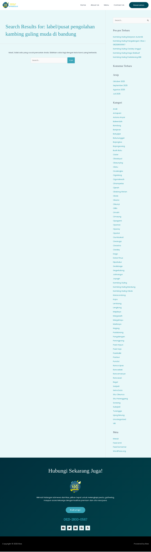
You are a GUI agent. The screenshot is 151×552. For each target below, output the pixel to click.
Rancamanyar (119, 374)
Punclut (116, 361)
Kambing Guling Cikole (123, 291)
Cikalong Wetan (120, 192)
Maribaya (117, 324)
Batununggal (119, 138)
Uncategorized (120, 419)
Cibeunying (118, 163)
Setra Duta (118, 390)
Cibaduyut (118, 159)
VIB (114, 423)
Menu (108, 5)
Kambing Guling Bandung (124, 287)
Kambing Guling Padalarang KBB (127, 57)
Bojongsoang (119, 146)
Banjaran (117, 129)
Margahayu (118, 320)
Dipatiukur (117, 262)
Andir (115, 109)
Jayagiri (116, 278)
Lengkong (117, 307)
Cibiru (115, 167)
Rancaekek (118, 369)
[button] (139, 5)
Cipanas (117, 225)
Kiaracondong (119, 295)
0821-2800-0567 (75, 520)
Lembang (117, 303)
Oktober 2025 (119, 81)
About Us (98, 5)
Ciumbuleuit (118, 237)
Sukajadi (116, 407)
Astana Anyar (119, 117)
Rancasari (117, 378)
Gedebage (118, 266)
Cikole (116, 196)
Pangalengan (119, 336)
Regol (115, 382)
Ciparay (116, 229)
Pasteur (116, 357)
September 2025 (120, 85)
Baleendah (118, 121)
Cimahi (116, 212)
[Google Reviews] (81, 528)
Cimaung (117, 216)
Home (87, 5)
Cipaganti (117, 221)
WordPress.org (119, 451)
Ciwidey (116, 249)
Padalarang (118, 332)
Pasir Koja (117, 349)
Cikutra (116, 200)
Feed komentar (120, 447)
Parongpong (118, 341)
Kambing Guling (120, 283)
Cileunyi (116, 204)
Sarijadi (116, 386)
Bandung (117, 125)
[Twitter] (69, 528)
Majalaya (117, 312)
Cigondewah (119, 179)
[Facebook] (63, 528)
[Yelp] (87, 528)
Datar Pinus (118, 258)
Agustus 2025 (119, 89)
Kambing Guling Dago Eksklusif (126, 53)
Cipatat (116, 233)
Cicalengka (118, 171)
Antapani (117, 113)
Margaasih (117, 316)
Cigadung (117, 175)
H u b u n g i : (75, 510)
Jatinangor (118, 274)
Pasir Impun (118, 345)
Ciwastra (117, 245)
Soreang (117, 403)
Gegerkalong (119, 270)
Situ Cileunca (119, 394)
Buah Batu (117, 150)
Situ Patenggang (120, 398)
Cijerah (116, 187)
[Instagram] (75, 528)
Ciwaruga (117, 241)
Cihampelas (118, 183)
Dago (115, 254)
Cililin (115, 208)
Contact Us (119, 5)
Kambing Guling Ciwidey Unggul (127, 49)
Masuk (116, 439)
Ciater (116, 154)
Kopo (115, 299)
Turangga (117, 411)
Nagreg (116, 328)
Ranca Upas (118, 365)
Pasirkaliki (117, 353)
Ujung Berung (119, 415)
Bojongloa (117, 142)
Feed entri (117, 443)
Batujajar (117, 134)
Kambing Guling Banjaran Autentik (128, 37)
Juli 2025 (117, 94)
